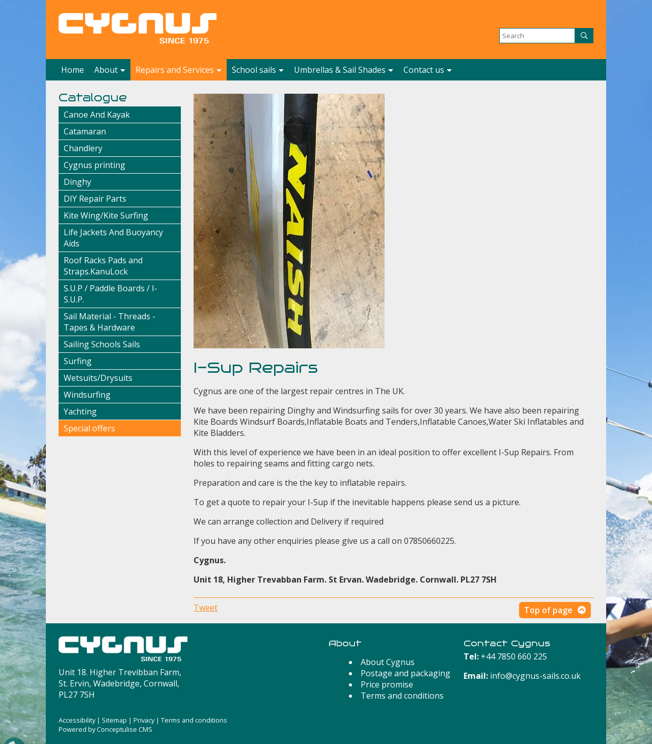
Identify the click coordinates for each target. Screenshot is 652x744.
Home (72, 69)
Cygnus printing (94, 165)
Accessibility (77, 720)
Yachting (80, 411)
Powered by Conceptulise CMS (105, 729)
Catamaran (85, 131)
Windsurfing (87, 394)
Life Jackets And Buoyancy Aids (113, 238)
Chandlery (83, 148)
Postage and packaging (405, 673)
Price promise (387, 684)
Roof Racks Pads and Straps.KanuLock (103, 266)
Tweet (206, 607)
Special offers (89, 428)
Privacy (143, 720)
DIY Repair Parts (95, 198)
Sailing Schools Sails (102, 344)
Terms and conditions (402, 695)
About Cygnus (388, 662)
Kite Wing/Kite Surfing (106, 215)
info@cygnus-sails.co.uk (535, 675)
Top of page (548, 610)
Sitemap (114, 720)
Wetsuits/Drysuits (98, 377)
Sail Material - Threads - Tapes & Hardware (109, 322)
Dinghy (77, 181)
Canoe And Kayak (97, 114)
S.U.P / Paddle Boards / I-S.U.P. (110, 294)
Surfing (78, 361)
